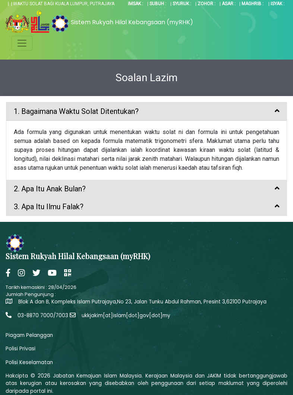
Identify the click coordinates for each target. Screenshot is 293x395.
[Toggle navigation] (22, 43)
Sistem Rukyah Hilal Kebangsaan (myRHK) (132, 22)
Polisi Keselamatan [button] (29, 362)
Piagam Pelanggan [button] (29, 335)
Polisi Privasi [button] (20, 348)
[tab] (146, 111)
